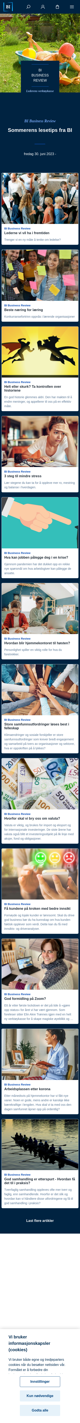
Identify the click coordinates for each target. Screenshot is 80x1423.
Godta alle (40, 1415)
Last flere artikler (40, 1221)
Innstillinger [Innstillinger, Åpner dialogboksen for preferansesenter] (40, 1386)
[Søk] (28, 7)
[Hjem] (8, 7)
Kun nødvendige (40, 1401)
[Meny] (72, 7)
